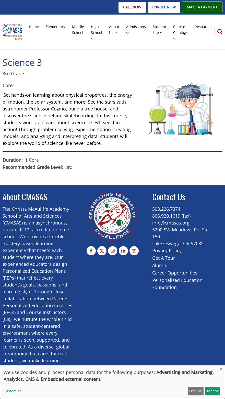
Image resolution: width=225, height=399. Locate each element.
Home (34, 26)
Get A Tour (163, 258)
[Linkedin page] (123, 250)
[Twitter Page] (101, 250)
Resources (203, 26)
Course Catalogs (180, 29)
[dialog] (112, 382)
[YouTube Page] (134, 250)
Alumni (160, 265)
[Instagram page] (112, 250)
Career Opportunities (174, 273)
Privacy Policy (167, 250)
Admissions (136, 26)
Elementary (55, 26)
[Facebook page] (91, 250)
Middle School (78, 29)
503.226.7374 (166, 209)
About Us (114, 29)
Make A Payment (202, 7)
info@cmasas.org (171, 223)
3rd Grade (13, 73)
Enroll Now (164, 7)
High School (96, 29)
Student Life (159, 29)
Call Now (132, 7)
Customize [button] (12, 391)
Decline (195, 391)
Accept (212, 391)
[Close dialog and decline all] (221, 369)
